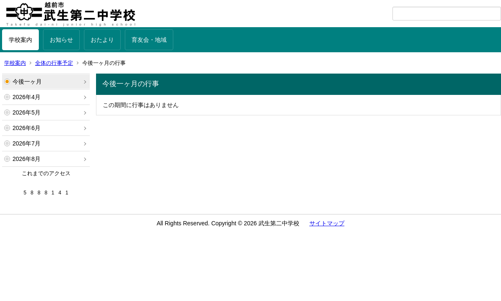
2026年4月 (26, 97)
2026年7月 (26, 143)
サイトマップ (326, 223)
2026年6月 (26, 128)
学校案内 (20, 39)
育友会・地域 (149, 39)
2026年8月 (26, 159)
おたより (102, 39)
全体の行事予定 (54, 63)
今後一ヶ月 (27, 81)
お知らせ (61, 39)
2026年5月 (26, 112)
